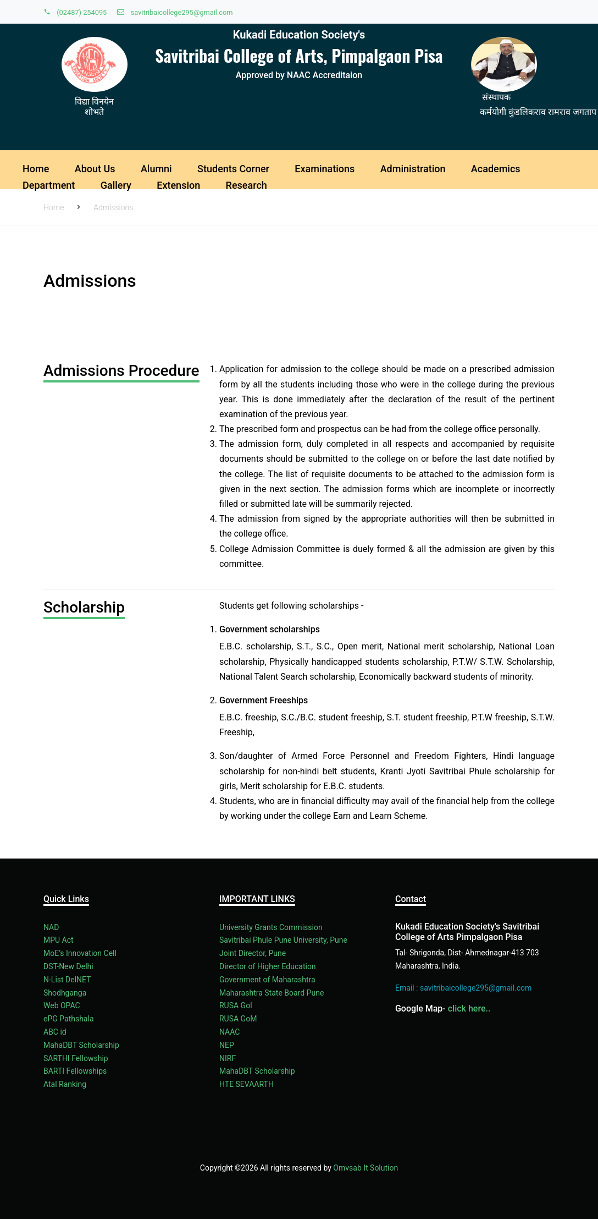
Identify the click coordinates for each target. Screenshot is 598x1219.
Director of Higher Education (267, 966)
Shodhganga (64, 992)
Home (36, 168)
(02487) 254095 (75, 12)
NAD (51, 927)
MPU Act (58, 940)
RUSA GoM (238, 1018)
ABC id (55, 1031)
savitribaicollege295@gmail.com (174, 12)
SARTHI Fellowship (75, 1058)
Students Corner (233, 168)
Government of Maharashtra (267, 979)
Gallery (116, 185)
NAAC (229, 1031)
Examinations (325, 168)
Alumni (156, 168)
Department (49, 185)
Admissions (113, 207)
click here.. (469, 1008)
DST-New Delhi (68, 966)
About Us (95, 168)
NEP (226, 1045)
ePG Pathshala (68, 1018)
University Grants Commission (271, 927)
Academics (496, 168)
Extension (178, 185)
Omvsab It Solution (365, 1167)
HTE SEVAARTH (246, 1084)
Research (246, 185)
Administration (413, 168)
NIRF (227, 1058)
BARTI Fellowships (75, 1071)
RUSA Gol (235, 1005)
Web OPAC (61, 1005)
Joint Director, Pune (252, 953)
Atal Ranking (64, 1084)
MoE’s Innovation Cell (80, 953)
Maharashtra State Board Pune (271, 992)
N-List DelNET (67, 979)
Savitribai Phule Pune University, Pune (283, 940)
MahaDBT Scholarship (81, 1045)
